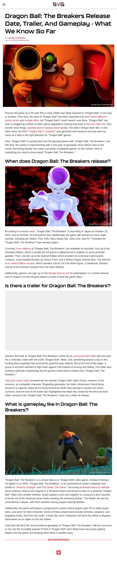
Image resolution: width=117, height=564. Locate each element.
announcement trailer (84, 356)
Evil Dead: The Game (54, 487)
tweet (32, 231)
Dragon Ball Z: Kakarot (41, 131)
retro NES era (98, 124)
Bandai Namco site (59, 273)
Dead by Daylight (25, 487)
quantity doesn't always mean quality (47, 127)
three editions (23, 248)
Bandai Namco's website (96, 487)
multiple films (32, 120)
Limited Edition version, (23, 263)
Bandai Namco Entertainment (102, 105)
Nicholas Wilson (16, 38)
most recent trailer (20, 380)
